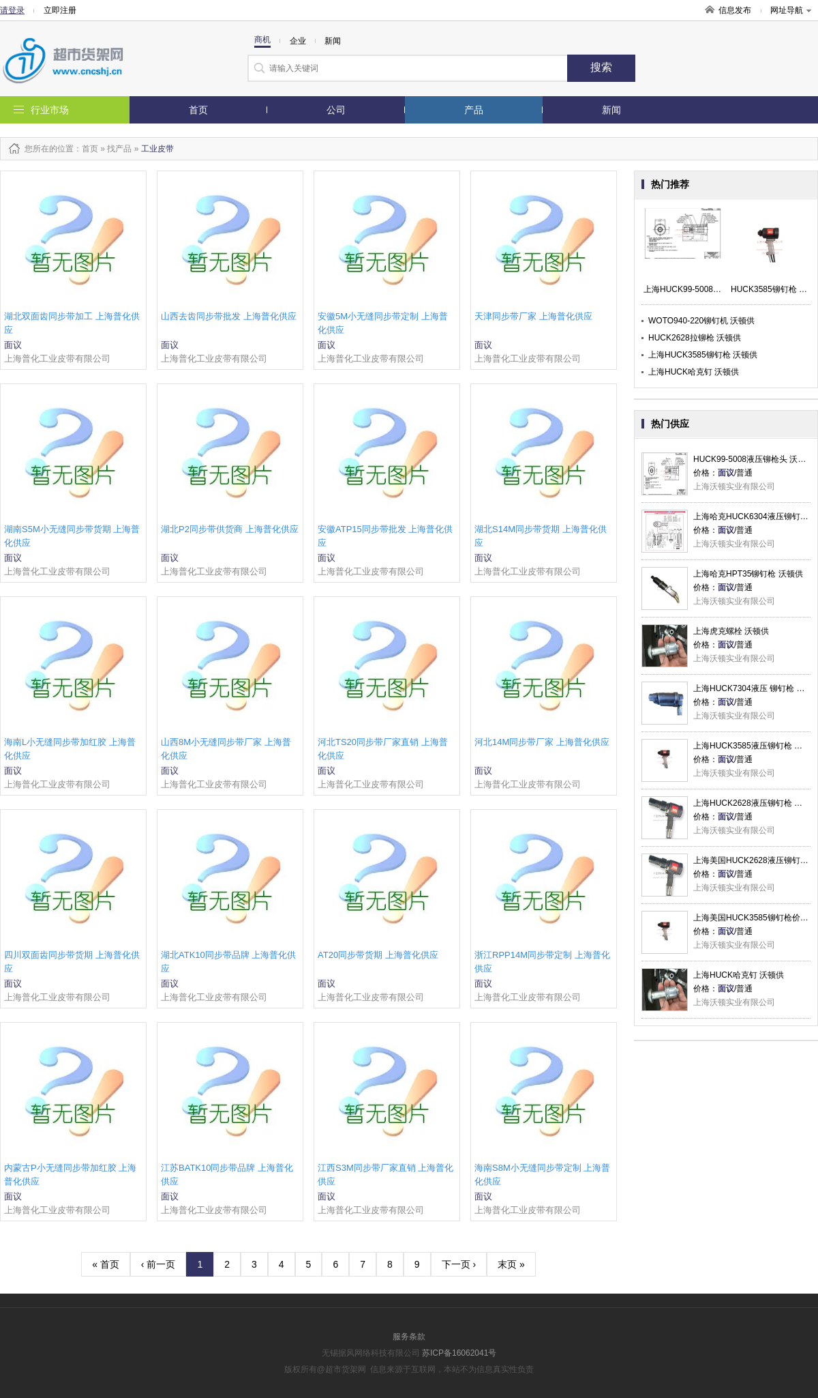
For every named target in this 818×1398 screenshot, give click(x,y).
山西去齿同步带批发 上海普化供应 (229, 316)
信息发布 (734, 10)
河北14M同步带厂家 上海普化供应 (541, 742)
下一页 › (459, 1264)
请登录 (12, 10)
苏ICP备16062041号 (459, 1353)
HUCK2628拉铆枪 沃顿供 (694, 338)
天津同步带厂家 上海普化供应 (533, 316)
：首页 (86, 149)
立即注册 (60, 10)
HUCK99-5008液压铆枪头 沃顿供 (753, 459)
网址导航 (790, 10)
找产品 (119, 149)
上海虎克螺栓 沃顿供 (731, 631)
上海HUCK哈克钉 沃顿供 (693, 372)
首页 (198, 109)
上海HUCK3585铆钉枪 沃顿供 (702, 355)
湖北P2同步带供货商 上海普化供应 (230, 529)
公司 (336, 109)
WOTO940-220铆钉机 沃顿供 (701, 320)
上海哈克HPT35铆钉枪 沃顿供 (748, 574)
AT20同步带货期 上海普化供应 (378, 955)
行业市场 (50, 109)
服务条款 (409, 1336)
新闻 (611, 109)
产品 (473, 109)
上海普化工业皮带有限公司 (57, 358)
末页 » (511, 1264)
